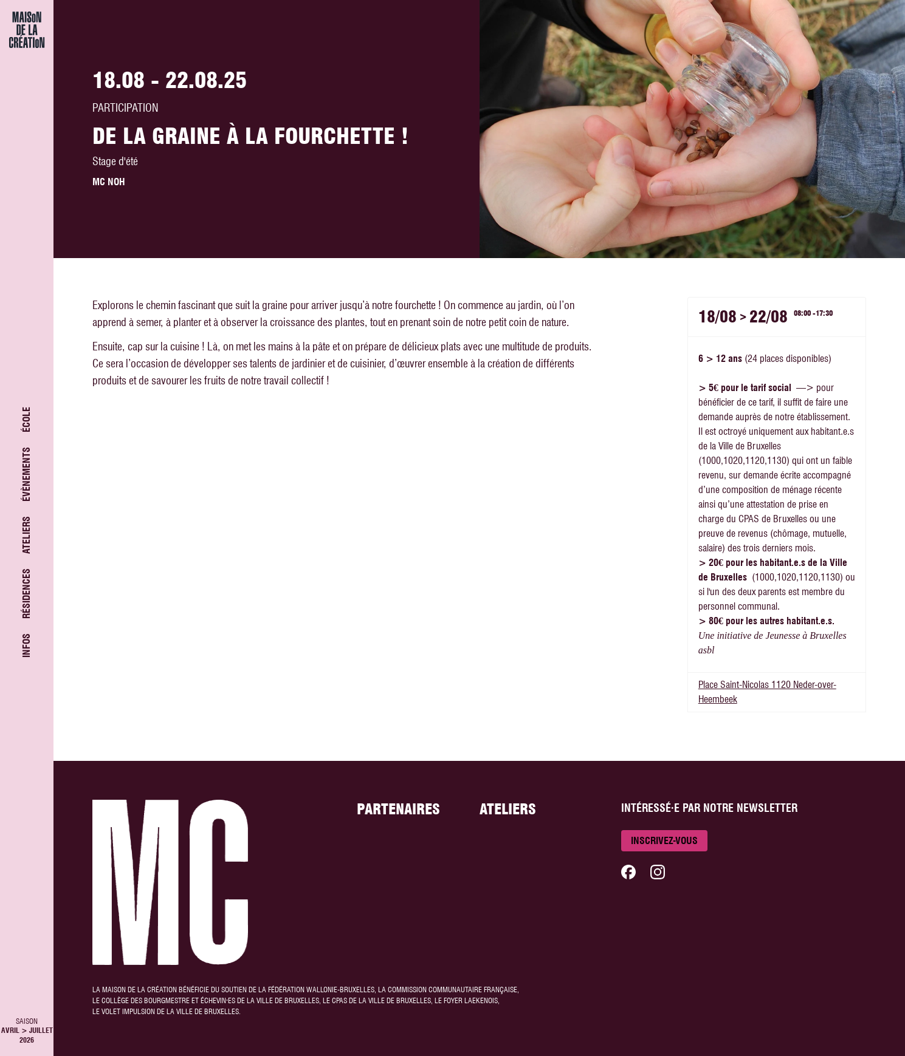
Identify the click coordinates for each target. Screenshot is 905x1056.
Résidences (26, 593)
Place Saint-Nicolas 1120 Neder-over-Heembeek (767, 692)
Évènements (26, 474)
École (26, 419)
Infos (26, 645)
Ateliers (26, 535)
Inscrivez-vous (664, 841)
